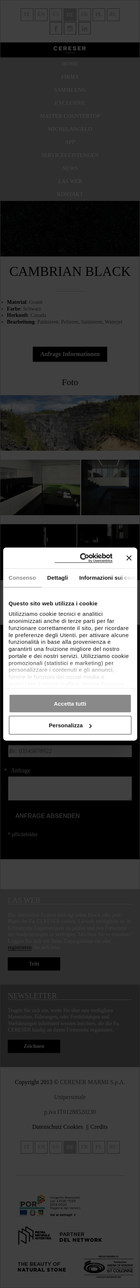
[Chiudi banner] (128, 557)
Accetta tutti (70, 703)
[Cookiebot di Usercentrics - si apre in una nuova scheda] (83, 558)
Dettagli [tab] (57, 577)
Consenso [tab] (22, 577)
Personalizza (70, 725)
